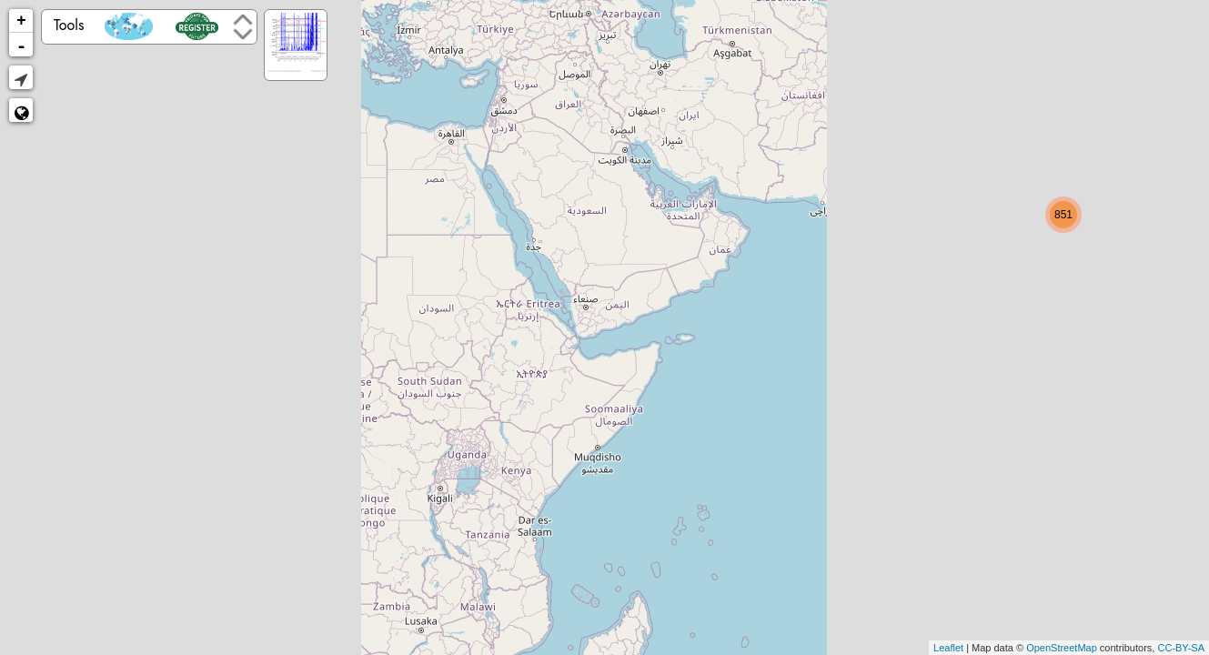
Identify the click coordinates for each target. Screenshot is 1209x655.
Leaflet (948, 647)
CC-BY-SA (1180, 647)
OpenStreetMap (1061, 647)
